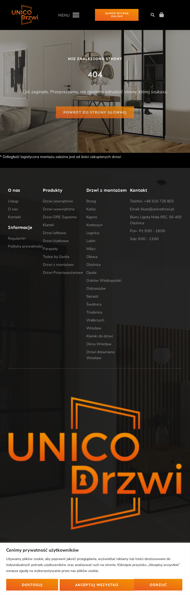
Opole (91, 273)
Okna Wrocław (99, 344)
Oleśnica (93, 265)
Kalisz (91, 209)
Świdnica (93, 304)
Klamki (48, 225)
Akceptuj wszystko (146, 584)
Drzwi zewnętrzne (58, 201)
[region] (95, 568)
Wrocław (93, 328)
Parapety (50, 249)
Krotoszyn (94, 225)
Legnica (92, 233)
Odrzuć (83, 584)
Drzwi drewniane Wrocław (100, 355)
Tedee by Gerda (56, 257)
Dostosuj (32, 584)
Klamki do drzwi (99, 336)
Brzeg (91, 201)
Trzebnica (94, 312)
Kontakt (14, 217)
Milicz (90, 249)
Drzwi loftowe (54, 233)
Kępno (91, 217)
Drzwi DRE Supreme (60, 217)
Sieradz (92, 296)
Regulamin (17, 238)
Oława (91, 257)
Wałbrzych (95, 320)
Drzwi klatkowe (56, 241)
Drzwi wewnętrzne (58, 209)
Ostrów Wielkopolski (103, 281)
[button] (68, 14)
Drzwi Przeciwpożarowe (63, 273)
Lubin (90, 241)
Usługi (13, 201)
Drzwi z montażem (58, 265)
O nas (13, 209)
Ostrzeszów (96, 288)
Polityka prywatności (25, 246)
